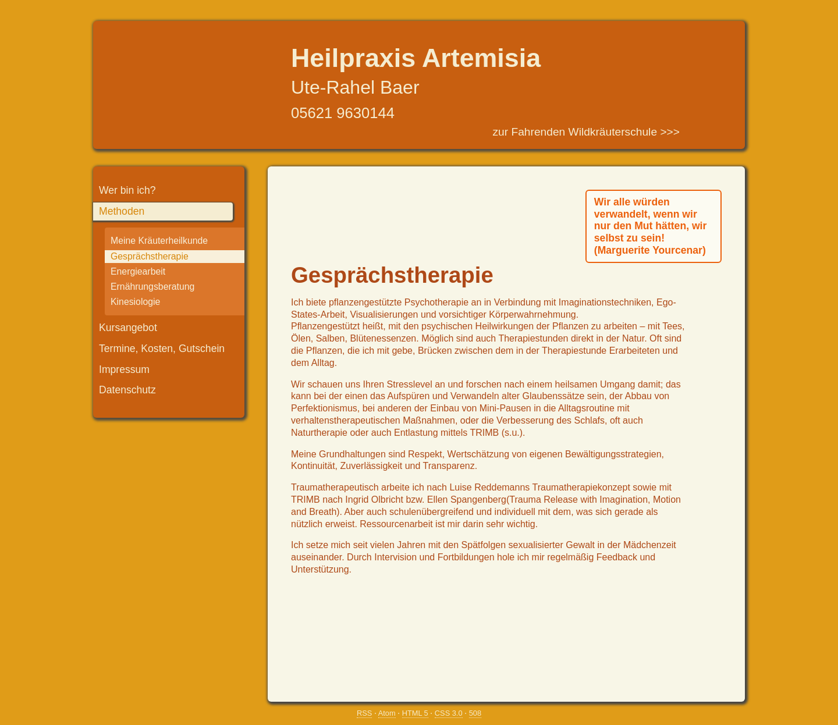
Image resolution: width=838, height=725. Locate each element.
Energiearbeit (138, 271)
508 (475, 713)
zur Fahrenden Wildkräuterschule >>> (586, 132)
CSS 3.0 (449, 713)
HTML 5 (415, 713)
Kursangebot (128, 327)
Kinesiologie (135, 302)
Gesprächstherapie (150, 256)
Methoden (121, 211)
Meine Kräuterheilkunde (159, 241)
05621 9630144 (343, 113)
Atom (387, 713)
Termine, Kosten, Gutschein (162, 348)
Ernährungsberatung (152, 287)
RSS (364, 713)
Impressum (124, 369)
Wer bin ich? (127, 190)
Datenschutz (127, 390)
